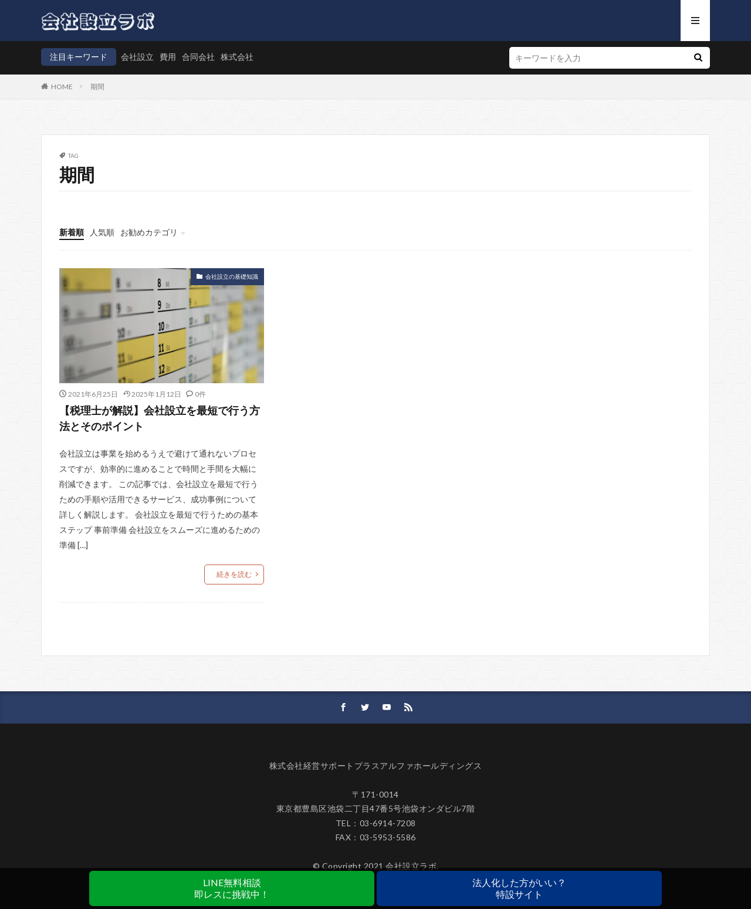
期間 (97, 86)
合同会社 (198, 57)
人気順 (102, 232)
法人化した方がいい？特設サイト (519, 888)
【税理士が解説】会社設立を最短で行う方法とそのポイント (159, 418)
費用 (168, 57)
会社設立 (137, 57)
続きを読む (234, 574)
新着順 (71, 232)
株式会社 (237, 57)
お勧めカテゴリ (149, 232)
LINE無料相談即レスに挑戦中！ (231, 888)
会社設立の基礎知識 (231, 276)
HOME (62, 86)
